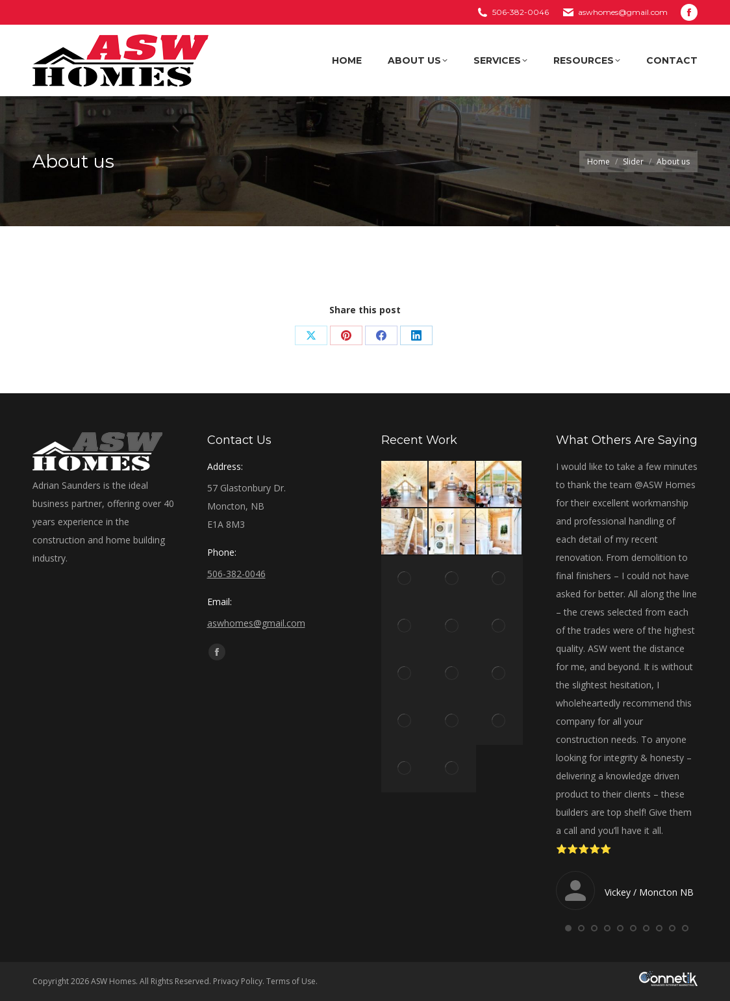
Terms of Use (291, 981)
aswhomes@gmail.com (623, 12)
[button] (568, 928)
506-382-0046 (520, 12)
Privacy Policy (237, 981)
